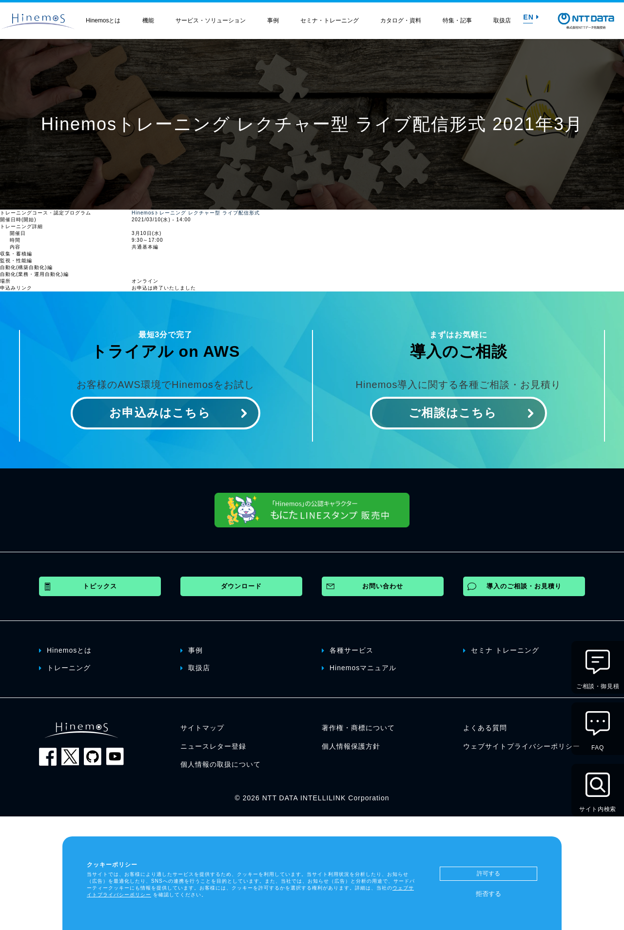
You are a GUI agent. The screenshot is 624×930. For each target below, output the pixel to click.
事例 (273, 20)
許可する (488, 873)
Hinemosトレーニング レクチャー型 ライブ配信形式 (196, 212)
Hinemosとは (103, 20)
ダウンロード (241, 586)
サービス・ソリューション (211, 20)
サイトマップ (202, 728)
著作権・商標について (358, 728)
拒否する (488, 893)
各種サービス (347, 649)
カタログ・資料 (400, 20)
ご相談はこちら (453, 412)
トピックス (100, 586)
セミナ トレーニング (501, 649)
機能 (148, 20)
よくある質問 (485, 728)
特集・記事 (457, 20)
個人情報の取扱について (220, 764)
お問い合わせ (382, 586)
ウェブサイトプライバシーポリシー (521, 746)
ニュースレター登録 (213, 746)
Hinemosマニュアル (359, 667)
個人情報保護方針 (351, 746)
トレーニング (65, 667)
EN (531, 17)
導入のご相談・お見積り (524, 586)
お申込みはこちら (160, 412)
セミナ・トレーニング (329, 20)
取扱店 (502, 20)
